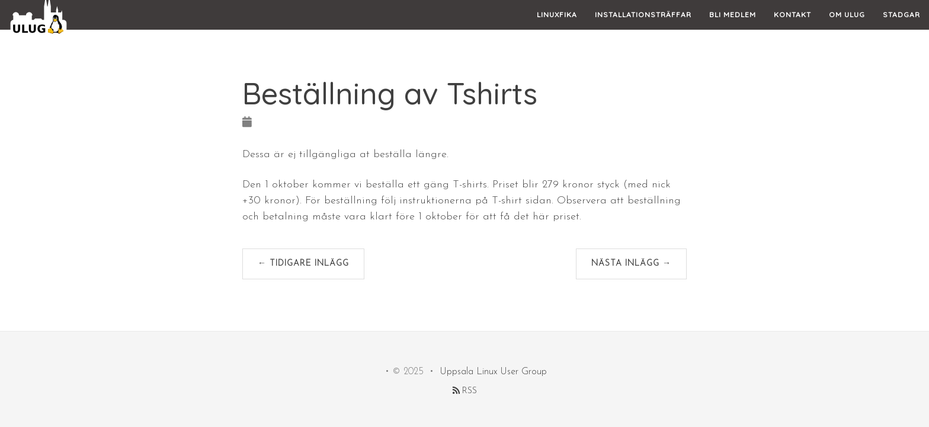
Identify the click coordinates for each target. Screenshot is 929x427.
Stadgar (901, 26)
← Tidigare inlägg (303, 263)
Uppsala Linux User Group (493, 372)
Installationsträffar (643, 26)
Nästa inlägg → (631, 263)
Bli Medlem (732, 26)
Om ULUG (847, 26)
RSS (465, 391)
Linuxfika (557, 26)
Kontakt (792, 26)
